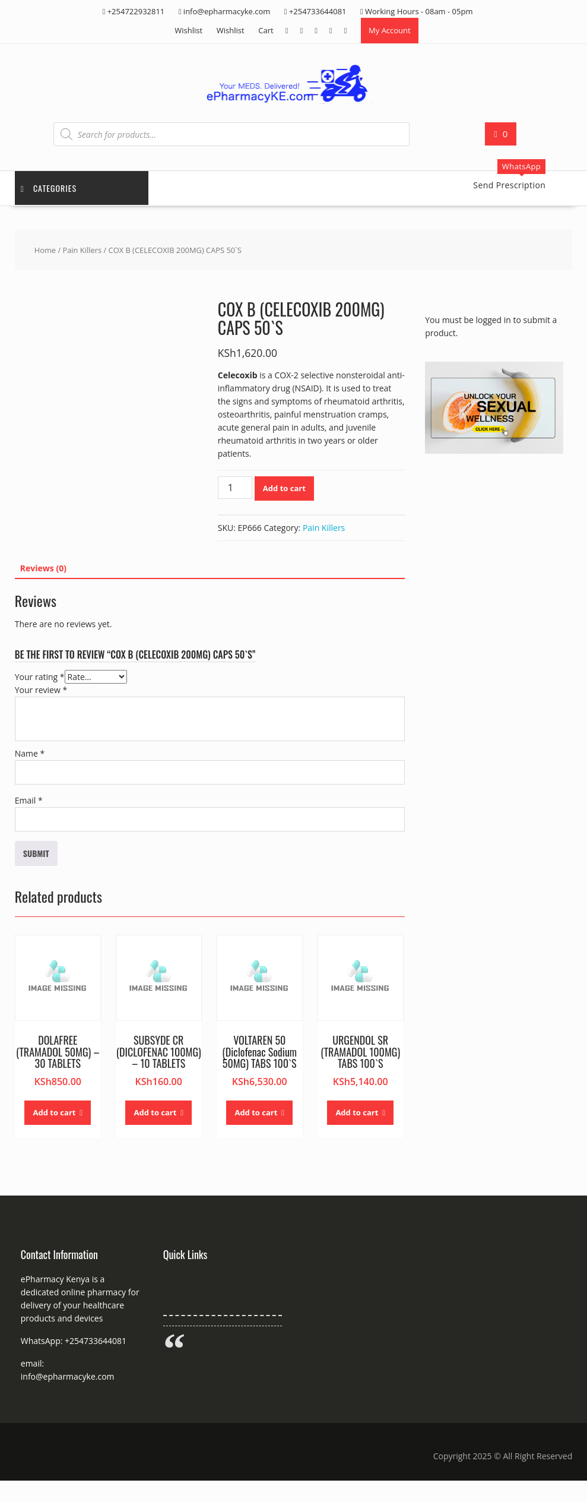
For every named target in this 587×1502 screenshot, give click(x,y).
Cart (265, 30)
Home (45, 250)
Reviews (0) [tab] (43, 568)
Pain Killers (81, 250)
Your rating (40, 676)
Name (30, 753)
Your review (41, 689)
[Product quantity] (235, 487)
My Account (390, 30)
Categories (49, 188)
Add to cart (284, 488)
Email (29, 800)
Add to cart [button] (54, 1112)
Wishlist (188, 30)
